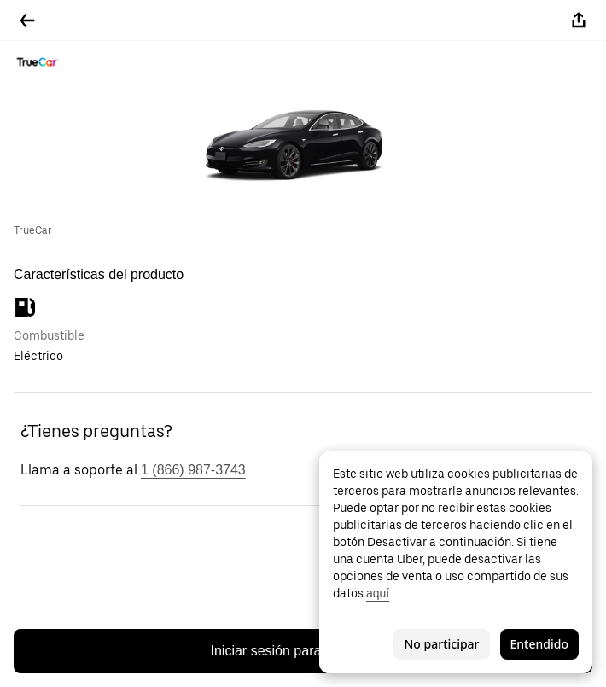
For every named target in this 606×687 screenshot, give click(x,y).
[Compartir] (578, 20)
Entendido (539, 644)
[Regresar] (27, 20)
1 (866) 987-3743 (193, 470)
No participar (441, 644)
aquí (377, 593)
